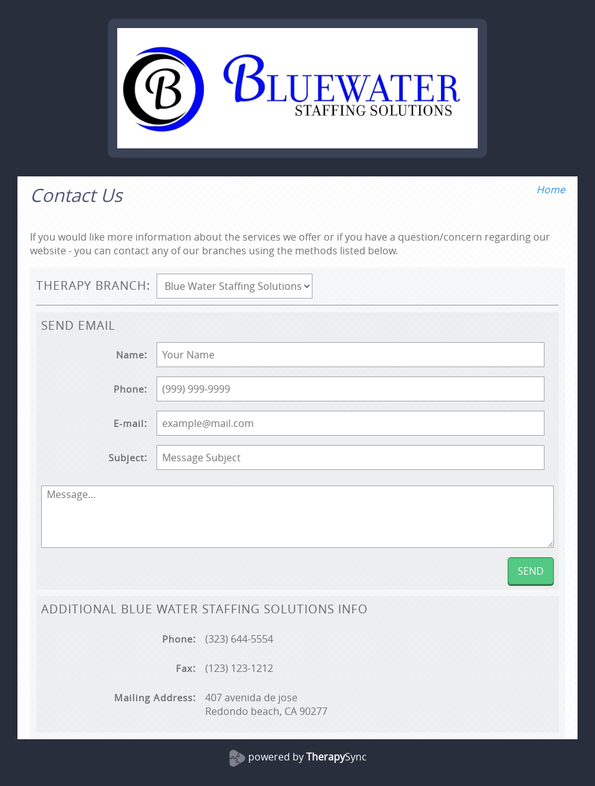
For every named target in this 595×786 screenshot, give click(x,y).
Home (550, 189)
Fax (184, 668)
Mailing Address (153, 698)
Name (130, 355)
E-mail (129, 423)
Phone (129, 389)
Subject (126, 458)
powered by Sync (307, 757)
